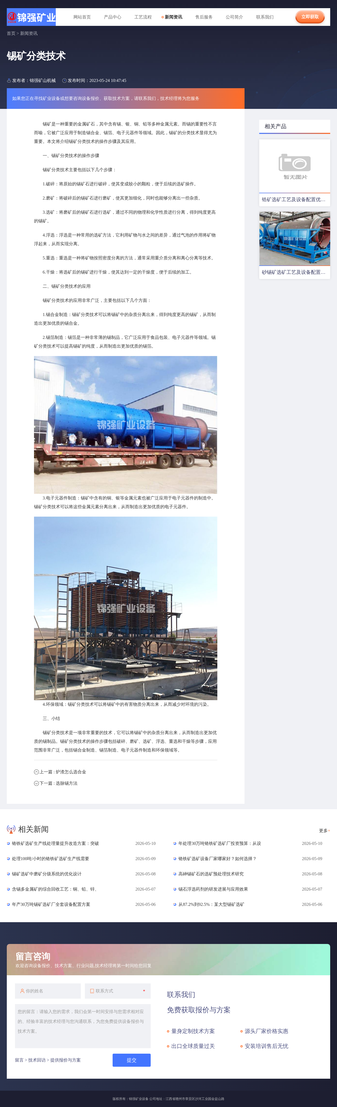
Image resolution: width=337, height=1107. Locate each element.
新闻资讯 (173, 17)
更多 (324, 830)
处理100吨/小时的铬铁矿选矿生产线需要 (50, 858)
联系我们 (265, 17)
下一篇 (58, 783)
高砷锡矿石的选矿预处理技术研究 (211, 874)
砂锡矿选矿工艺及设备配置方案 (296, 272)
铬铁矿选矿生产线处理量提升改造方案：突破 (55, 843)
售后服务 (204, 17)
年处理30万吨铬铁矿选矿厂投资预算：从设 (219, 843)
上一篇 (62, 771)
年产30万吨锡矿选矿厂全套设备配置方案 (51, 904)
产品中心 (112, 17)
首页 (11, 33)
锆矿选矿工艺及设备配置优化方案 (296, 199)
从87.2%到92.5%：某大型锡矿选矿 (211, 904)
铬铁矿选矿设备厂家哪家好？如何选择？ (217, 858)
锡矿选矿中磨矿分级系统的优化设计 (47, 874)
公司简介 (234, 17)
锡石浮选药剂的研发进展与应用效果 (213, 889)
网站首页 (82, 17)
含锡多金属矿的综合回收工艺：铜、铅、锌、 (55, 889)
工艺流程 (143, 17)
